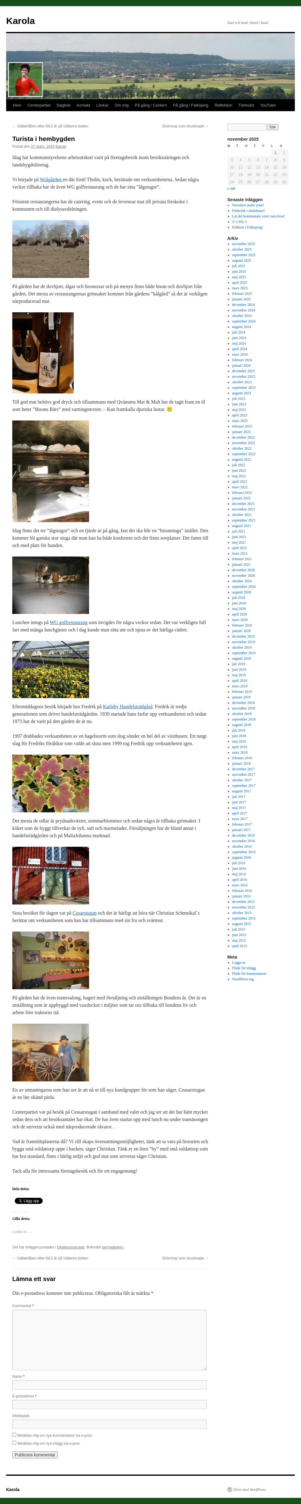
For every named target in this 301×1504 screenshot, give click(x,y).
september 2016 (244, 852)
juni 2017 (239, 802)
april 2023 (239, 415)
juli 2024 (238, 332)
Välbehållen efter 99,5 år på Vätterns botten (50, 126)
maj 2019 (239, 675)
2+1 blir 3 (239, 222)
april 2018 (239, 747)
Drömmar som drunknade (185, 126)
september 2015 (244, 918)
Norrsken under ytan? (248, 205)
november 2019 (243, 642)
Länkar (102, 105)
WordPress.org (243, 979)
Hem (17, 105)
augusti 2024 (241, 327)
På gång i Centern (151, 105)
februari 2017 (242, 824)
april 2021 (239, 548)
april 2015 (239, 946)
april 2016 (239, 879)
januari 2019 (241, 697)
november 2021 (243, 509)
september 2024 (244, 321)
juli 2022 (238, 465)
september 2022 (244, 454)
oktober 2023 (242, 382)
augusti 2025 (241, 260)
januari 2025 (241, 299)
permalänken (112, 1247)
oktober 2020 (242, 581)
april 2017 (239, 813)
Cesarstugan (84, 913)
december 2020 (243, 570)
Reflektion (223, 105)
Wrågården (51, 179)
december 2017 (243, 769)
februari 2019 (242, 691)
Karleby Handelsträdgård (127, 706)
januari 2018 (241, 763)
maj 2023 (239, 410)
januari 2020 (241, 631)
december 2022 (243, 437)
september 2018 (244, 719)
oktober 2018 (242, 714)
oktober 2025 (242, 249)
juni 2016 (239, 868)
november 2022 (243, 443)
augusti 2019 (241, 658)
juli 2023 (238, 399)
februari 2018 (242, 758)
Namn (18, 1376)
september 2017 (244, 785)
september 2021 (244, 520)
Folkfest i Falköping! (247, 227)
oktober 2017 (242, 780)
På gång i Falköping (191, 105)
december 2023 (243, 371)
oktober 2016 (242, 846)
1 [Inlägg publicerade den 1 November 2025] (275, 152)
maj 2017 (239, 808)
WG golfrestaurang (69, 622)
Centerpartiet (38, 105)
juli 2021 (238, 531)
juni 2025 (239, 271)
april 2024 (239, 349)
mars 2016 (240, 885)
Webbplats (20, 1416)
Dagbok (64, 105)
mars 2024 (240, 354)
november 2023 (243, 376)
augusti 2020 (241, 592)
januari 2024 (241, 365)
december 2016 (243, 835)
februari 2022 (242, 492)
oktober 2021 (242, 515)
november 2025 (243, 244)
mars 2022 (240, 487)
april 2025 (239, 282)
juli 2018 (238, 730)
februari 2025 (242, 293)
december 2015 (243, 902)
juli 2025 (238, 266)
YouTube (268, 105)
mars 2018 (240, 752)
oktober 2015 (242, 913)
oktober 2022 (242, 448)
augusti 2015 (241, 924)
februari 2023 (242, 426)
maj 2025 (239, 277)
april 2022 (239, 481)
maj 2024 (239, 343)
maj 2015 (239, 940)
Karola (20, 21)
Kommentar (23, 1306)
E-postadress (24, 1396)
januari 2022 (241, 498)
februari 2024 (242, 360)
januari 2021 (241, 564)
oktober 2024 (242, 316)
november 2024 (243, 310)
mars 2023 (240, 421)
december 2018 (243, 703)
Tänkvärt (246, 105)
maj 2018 (239, 741)
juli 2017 (238, 797)
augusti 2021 (241, 526)
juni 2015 (239, 935)
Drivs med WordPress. (249, 1489)
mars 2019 (240, 686)
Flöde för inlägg (244, 968)
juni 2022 (239, 470)
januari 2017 (241, 830)
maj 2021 (239, 542)
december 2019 (243, 636)
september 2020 (244, 586)
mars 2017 (240, 819)
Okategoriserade (70, 1247)
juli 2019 (238, 664)
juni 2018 (239, 736)
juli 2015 (238, 929)
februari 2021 (242, 559)
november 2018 (243, 708)
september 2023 (244, 387)
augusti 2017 (241, 791)
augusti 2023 (241, 393)
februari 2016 (242, 891)
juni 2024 (239, 338)
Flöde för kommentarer (249, 973)
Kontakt (83, 105)
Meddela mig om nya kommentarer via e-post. (55, 1435)
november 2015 (243, 907)
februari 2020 (242, 625)
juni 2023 (239, 404)
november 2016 (243, 841)
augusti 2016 (241, 857)
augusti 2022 (241, 459)
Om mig (122, 105)
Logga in (238, 962)
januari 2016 (241, 896)
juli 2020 (238, 598)
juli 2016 (238, 863)
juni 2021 (239, 537)
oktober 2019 (242, 647)
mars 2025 (240, 288)
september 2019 (244, 653)
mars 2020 (240, 620)
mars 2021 (240, 553)
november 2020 (243, 575)
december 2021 (243, 504)
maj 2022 (239, 476)
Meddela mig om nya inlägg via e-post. (49, 1443)
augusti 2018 (241, 725)
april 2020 (239, 614)
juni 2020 (239, 603)
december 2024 (243, 305)
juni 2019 (239, 669)
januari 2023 (241, 432)
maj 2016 (239, 874)
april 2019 (239, 680)
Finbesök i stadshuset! (248, 211)
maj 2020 (239, 609)
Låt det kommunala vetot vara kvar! (258, 216)
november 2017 (243, 774)
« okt (231, 188)
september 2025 (244, 255)
